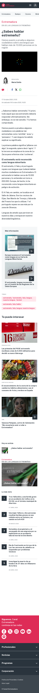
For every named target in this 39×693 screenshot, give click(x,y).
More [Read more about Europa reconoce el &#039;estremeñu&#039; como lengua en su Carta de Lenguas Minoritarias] (19, 247)
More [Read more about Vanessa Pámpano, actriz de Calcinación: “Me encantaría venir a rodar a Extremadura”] (19, 413)
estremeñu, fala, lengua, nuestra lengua (19, 308)
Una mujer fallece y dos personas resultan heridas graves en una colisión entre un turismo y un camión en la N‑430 (22, 516)
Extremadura (6, 14)
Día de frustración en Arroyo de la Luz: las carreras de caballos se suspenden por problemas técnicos (22, 548)
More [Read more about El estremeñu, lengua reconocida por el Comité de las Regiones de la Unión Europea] (19, 274)
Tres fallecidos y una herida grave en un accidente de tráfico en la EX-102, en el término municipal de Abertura (23, 500)
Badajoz (18, 14)
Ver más (19, 472)
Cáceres (28, 14)
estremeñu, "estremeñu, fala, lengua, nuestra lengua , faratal (17, 299)
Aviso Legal (5, 683)
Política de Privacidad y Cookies (12, 680)
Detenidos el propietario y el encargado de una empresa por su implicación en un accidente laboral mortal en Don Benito (22, 532)
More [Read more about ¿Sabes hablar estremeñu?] (19, 450)
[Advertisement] (19, 595)
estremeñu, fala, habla (12, 304)
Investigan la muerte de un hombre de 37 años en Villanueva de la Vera (22, 563)
